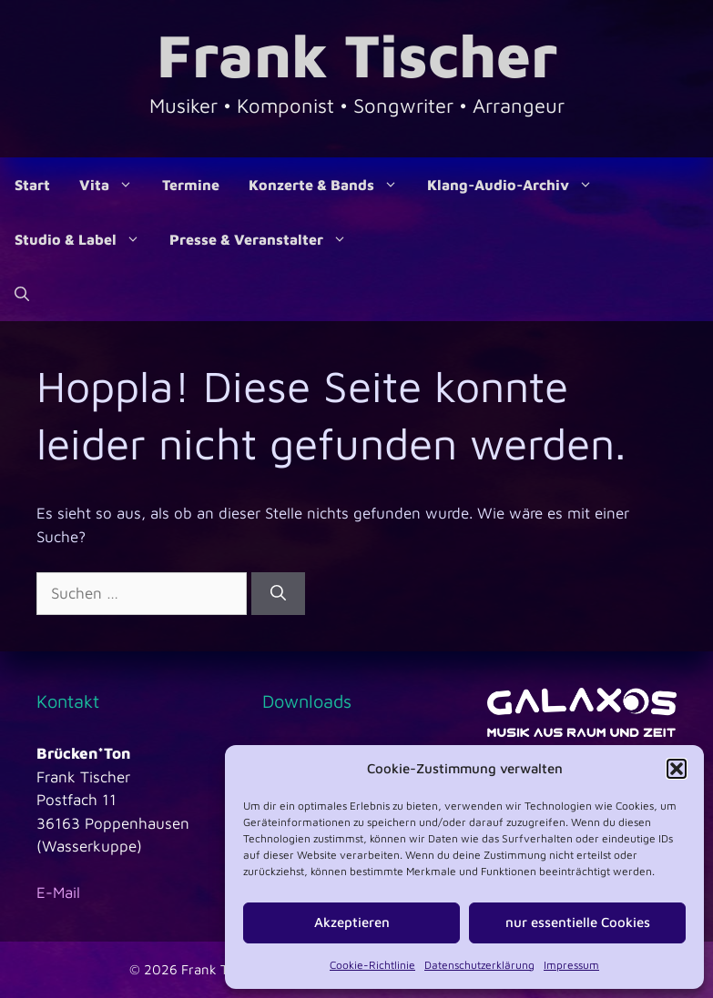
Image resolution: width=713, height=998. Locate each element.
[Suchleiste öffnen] (22, 294)
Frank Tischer (357, 54)
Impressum (571, 965)
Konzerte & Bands (331, 184)
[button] (676, 769)
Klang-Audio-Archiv (517, 184)
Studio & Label (85, 239)
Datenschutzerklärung (479, 965)
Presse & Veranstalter (265, 239)
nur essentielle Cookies (577, 922)
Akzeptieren (352, 922)
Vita (113, 184)
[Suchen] (278, 594)
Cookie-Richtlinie (372, 965)
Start (32, 184)
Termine (190, 184)
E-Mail (58, 892)
